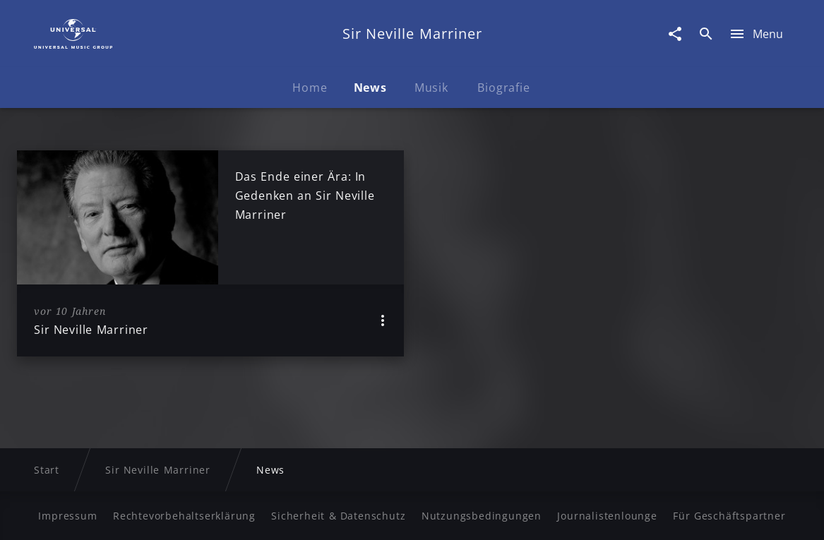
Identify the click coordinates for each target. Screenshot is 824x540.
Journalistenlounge (607, 515)
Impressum (67, 515)
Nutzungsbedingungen (482, 515)
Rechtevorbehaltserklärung (184, 515)
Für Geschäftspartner (729, 515)
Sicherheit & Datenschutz (338, 515)
